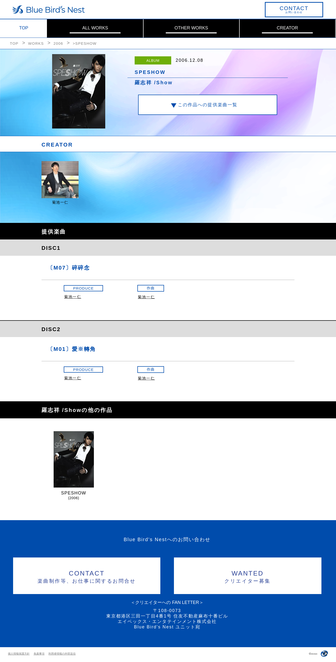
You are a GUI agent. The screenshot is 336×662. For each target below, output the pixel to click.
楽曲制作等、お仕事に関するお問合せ (87, 576)
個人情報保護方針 (19, 653)
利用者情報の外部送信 (62, 653)
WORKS (36, 43)
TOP (23, 27)
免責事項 (39, 653)
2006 (58, 43)
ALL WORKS (95, 27)
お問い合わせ (294, 9)
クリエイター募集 (247, 576)
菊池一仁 (72, 297)
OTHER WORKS (191, 27)
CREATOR (287, 27)
